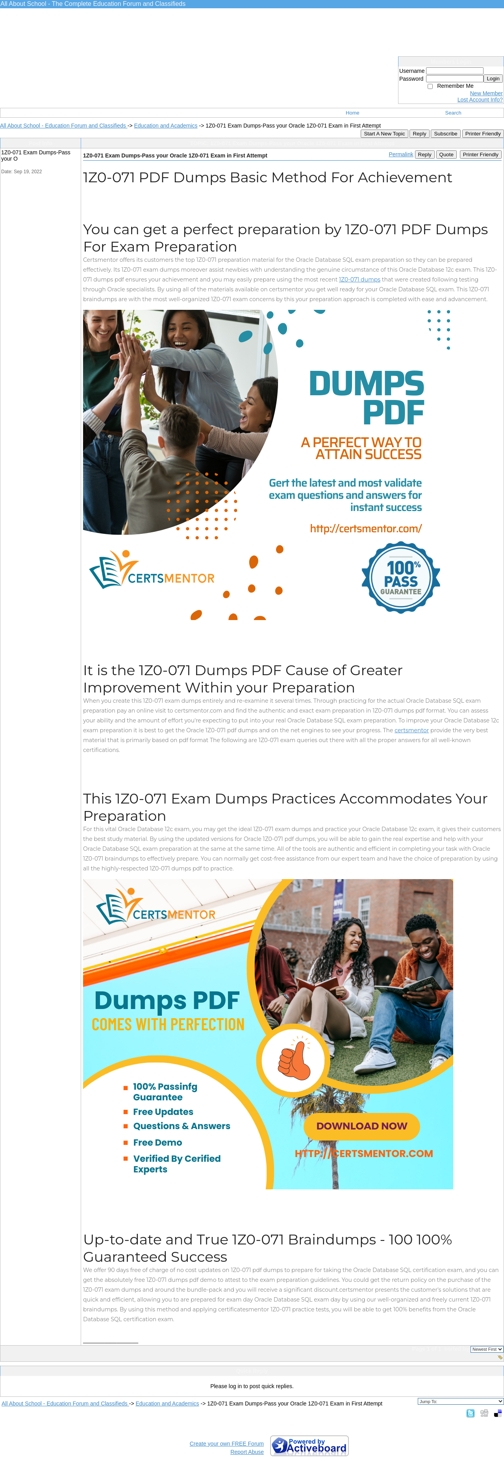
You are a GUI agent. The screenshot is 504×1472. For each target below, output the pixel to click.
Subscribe (445, 134)
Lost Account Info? (480, 99)
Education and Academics (165, 125)
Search (453, 113)
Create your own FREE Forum (227, 1444)
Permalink (401, 154)
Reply (419, 134)
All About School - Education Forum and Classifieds (64, 125)
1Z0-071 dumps (359, 279)
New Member (486, 93)
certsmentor (412, 730)
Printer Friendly (483, 134)
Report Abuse (247, 1452)
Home (352, 113)
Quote (446, 154)
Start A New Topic (384, 134)
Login (493, 78)
